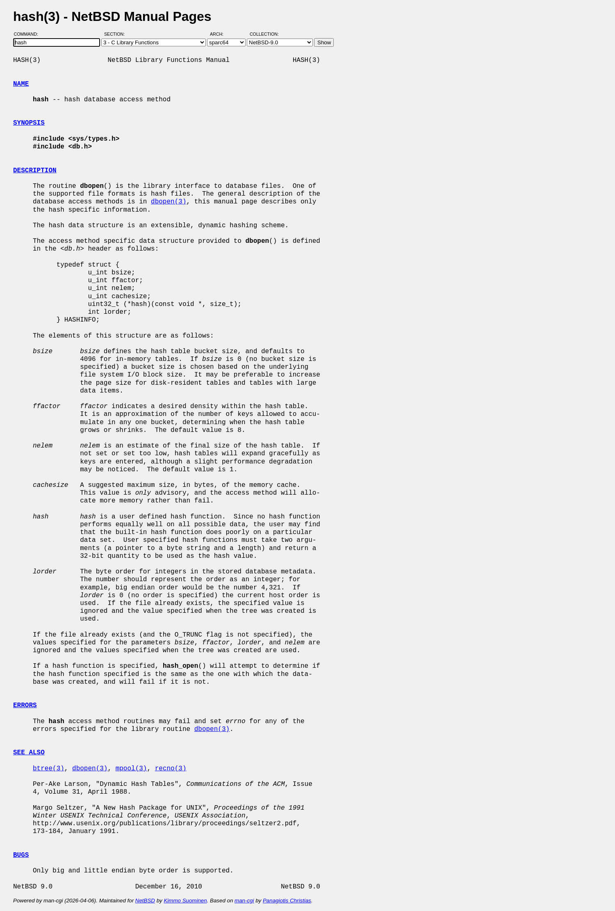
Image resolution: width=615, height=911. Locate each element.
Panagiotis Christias (287, 900)
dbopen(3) (168, 201)
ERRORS (25, 705)
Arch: (220, 34)
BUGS (21, 855)
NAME (21, 84)
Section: (116, 34)
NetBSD (145, 900)
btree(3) (48, 768)
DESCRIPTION (35, 170)
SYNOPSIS (29, 123)
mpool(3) (131, 768)
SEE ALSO (29, 752)
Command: (28, 34)
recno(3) (171, 768)
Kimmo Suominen (185, 900)
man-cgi (244, 900)
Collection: (264, 34)
